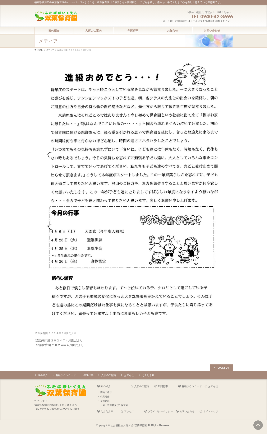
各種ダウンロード (66, 375)
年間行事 (88, 375)
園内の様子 (106, 392)
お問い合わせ (186, 411)
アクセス (129, 411)
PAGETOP (223, 367)
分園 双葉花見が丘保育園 (114, 405)
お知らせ (129, 375)
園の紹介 (43, 375)
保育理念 (105, 396)
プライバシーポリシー (160, 411)
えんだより (148, 375)
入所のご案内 (108, 375)
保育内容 (105, 401)
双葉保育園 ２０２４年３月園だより (55, 333)
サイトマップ (210, 411)
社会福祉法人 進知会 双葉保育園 (128, 425)
